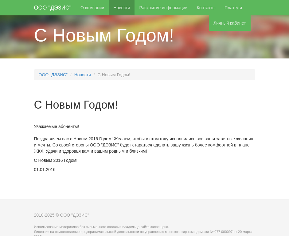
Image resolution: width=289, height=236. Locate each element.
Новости (121, 7)
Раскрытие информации (163, 7)
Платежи (233, 7)
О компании (92, 7)
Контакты (206, 7)
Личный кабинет (229, 23)
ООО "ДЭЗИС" (53, 8)
